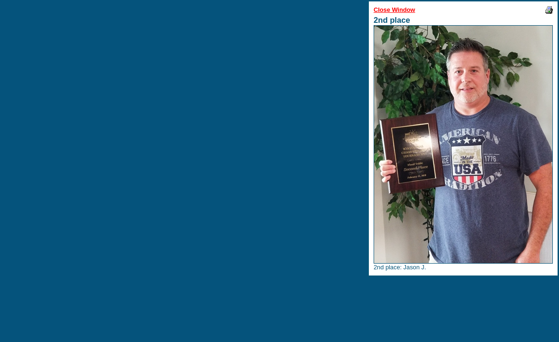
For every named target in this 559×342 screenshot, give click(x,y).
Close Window (394, 9)
